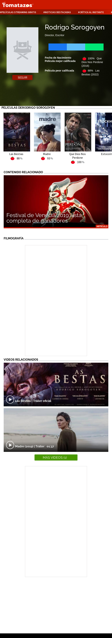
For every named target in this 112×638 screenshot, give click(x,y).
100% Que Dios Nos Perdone (92, 62)
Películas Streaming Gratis (18, 12)
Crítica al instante (92, 12)
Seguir (22, 77)
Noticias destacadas (58, 12)
